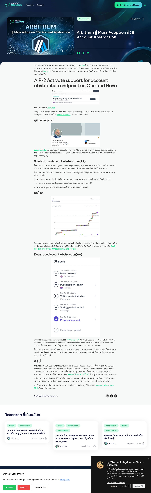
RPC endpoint (73, 339)
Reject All (23, 487)
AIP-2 (45, 71)
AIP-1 (82, 65)
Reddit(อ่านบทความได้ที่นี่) (78, 374)
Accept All (9, 487)
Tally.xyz (51, 107)
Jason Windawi (63, 114)
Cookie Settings (40, 487)
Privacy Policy (65, 480)
